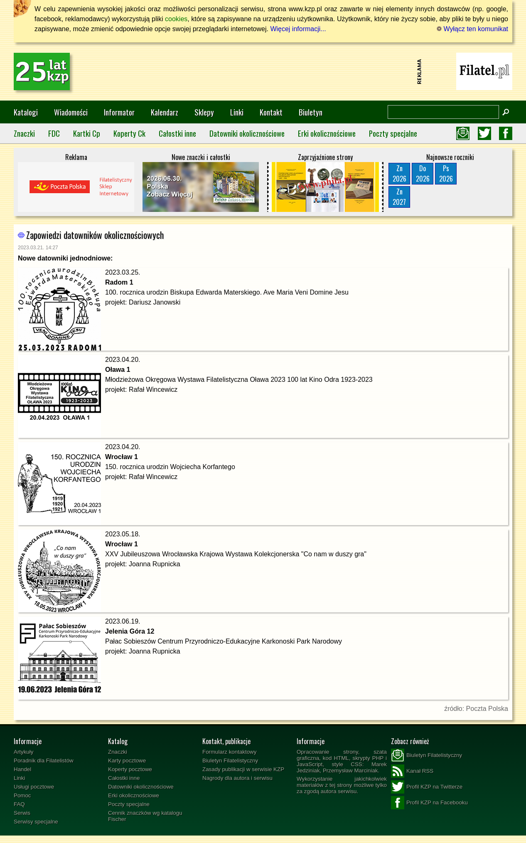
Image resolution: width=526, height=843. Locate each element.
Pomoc (22, 795)
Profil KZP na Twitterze (426, 787)
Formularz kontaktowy (229, 752)
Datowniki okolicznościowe (247, 133)
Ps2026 (446, 173)
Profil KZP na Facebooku (429, 802)
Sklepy (204, 112)
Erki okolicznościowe (327, 133)
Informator (119, 112)
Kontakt (271, 112)
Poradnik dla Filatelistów (44, 760)
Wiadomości (71, 112)
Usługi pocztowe (34, 787)
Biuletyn (310, 112)
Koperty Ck (129, 133)
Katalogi (26, 112)
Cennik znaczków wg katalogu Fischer (145, 816)
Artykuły (23, 752)
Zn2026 (399, 173)
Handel (22, 769)
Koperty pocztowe (130, 769)
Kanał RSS (412, 771)
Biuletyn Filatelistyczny (230, 760)
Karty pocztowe (127, 760)
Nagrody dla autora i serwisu (237, 778)
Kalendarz (164, 112)
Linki (236, 112)
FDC (54, 133)
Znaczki (24, 133)
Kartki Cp (86, 133)
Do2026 (423, 173)
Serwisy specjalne (36, 821)
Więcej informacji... (298, 28)
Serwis (22, 813)
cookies (176, 18)
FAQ (19, 804)
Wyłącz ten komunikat (472, 28)
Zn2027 (399, 197)
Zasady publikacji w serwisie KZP (243, 769)
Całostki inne (177, 133)
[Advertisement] (263, 71)
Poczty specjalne (393, 133)
